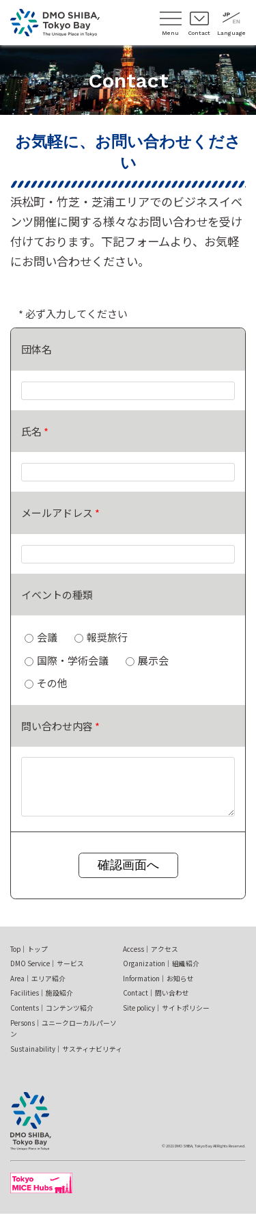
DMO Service (47, 974)
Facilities (41, 1003)
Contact (156, 1003)
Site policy (166, 1018)
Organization (161, 974)
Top (29, 959)
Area (38, 989)
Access (150, 959)
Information (158, 989)
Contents (52, 1018)
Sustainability (66, 1059)
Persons (63, 1039)
